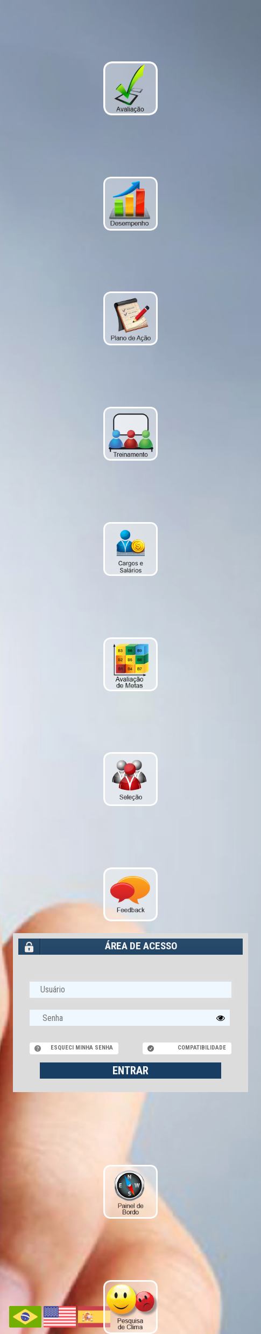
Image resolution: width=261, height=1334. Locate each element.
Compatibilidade (202, 1047)
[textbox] (130, 1018)
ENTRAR (130, 1070)
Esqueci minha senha (82, 1047)
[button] (220, 1018)
